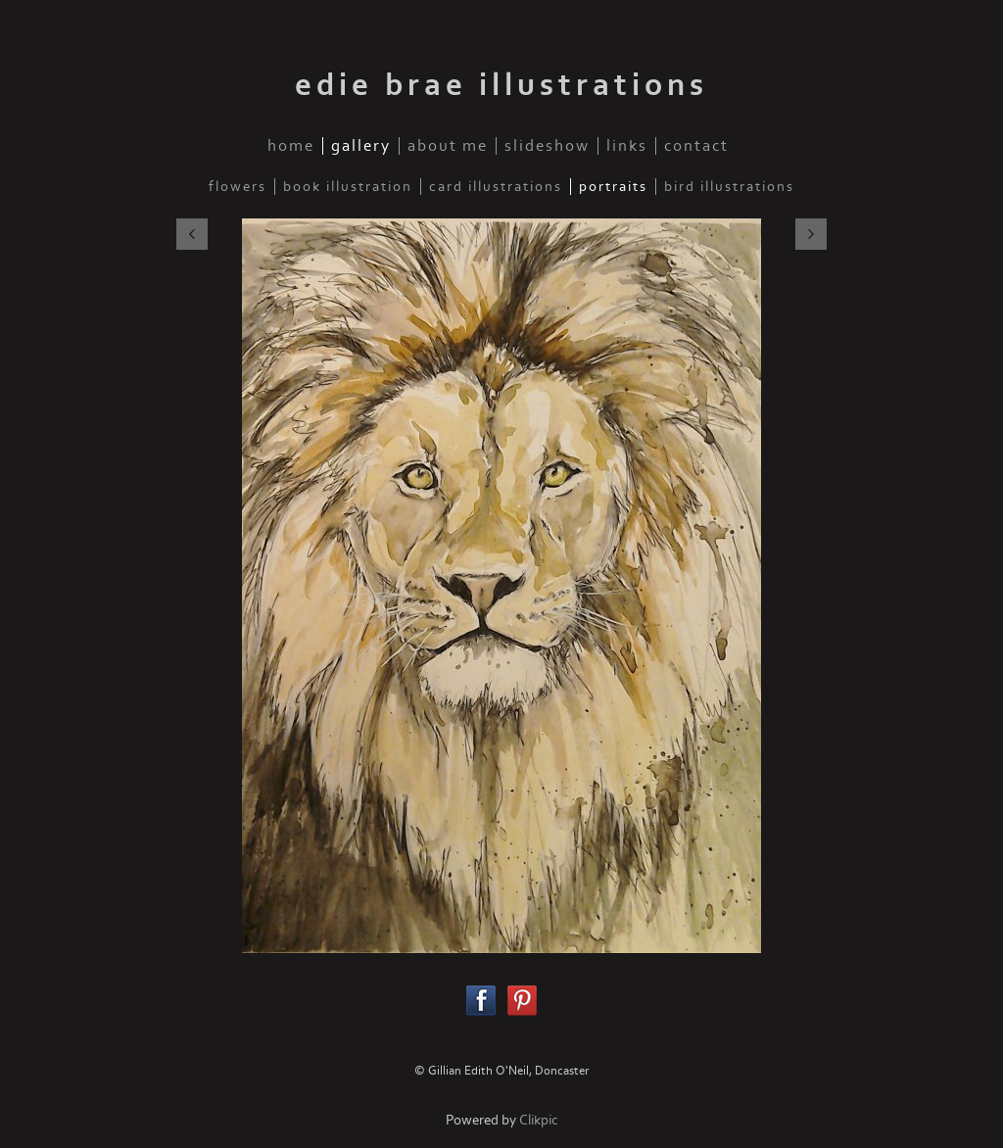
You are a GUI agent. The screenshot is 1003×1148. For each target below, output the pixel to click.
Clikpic (538, 1120)
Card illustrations (495, 186)
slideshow (547, 146)
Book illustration (347, 186)
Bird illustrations (729, 186)
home (290, 146)
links (626, 146)
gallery (361, 146)
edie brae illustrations (501, 85)
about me (447, 146)
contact (696, 146)
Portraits (613, 186)
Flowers (237, 186)
